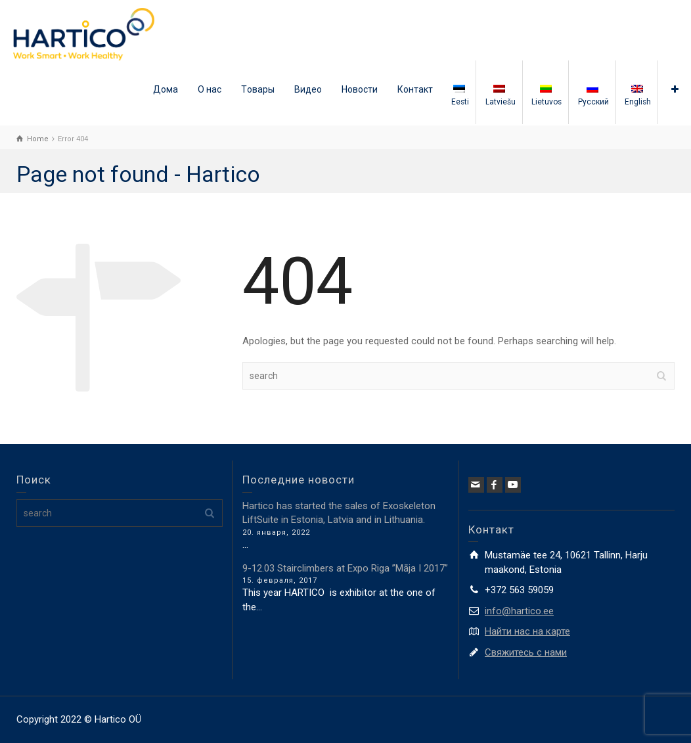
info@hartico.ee (519, 611)
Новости (360, 89)
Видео (308, 89)
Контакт (415, 89)
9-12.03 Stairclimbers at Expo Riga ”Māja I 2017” (345, 568)
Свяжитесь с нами (526, 652)
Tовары (258, 89)
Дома (165, 89)
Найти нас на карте (527, 631)
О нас (209, 89)
